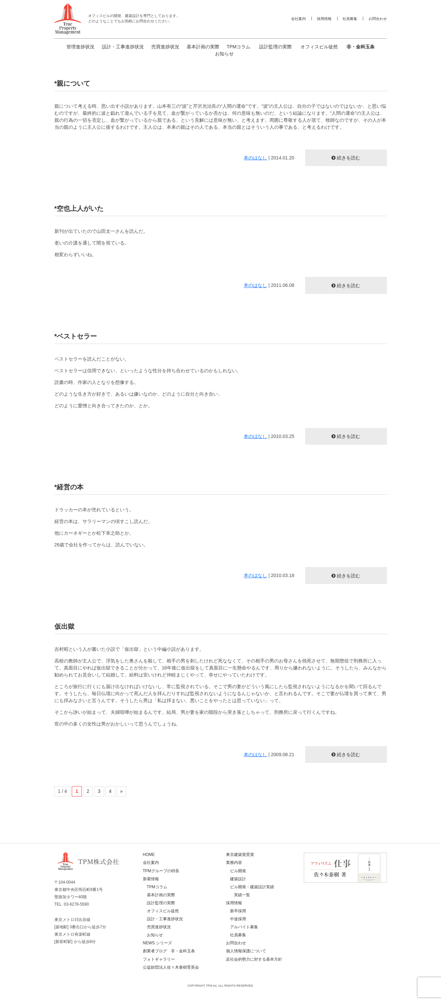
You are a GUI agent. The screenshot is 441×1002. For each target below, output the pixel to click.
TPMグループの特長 (161, 871)
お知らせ (224, 53)
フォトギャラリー (159, 959)
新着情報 (151, 879)
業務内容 (234, 862)
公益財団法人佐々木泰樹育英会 (171, 967)
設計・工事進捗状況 (123, 46)
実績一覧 (242, 895)
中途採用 (238, 919)
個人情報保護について (246, 951)
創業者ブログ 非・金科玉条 (169, 951)
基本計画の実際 (203, 46)
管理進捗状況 (80, 46)
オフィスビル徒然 (319, 46)
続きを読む (348, 157)
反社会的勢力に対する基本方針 (254, 959)
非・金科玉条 (361, 46)
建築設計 (238, 879)
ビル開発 (238, 871)
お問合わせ (378, 19)
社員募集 (350, 19)
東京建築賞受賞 (240, 854)
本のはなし (255, 157)
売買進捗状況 (165, 46)
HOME (149, 854)
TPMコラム (239, 46)
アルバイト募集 (244, 927)
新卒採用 (238, 911)
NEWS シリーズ (157, 943)
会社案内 (298, 19)
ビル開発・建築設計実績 (252, 887)
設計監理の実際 (275, 46)
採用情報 (324, 19)
